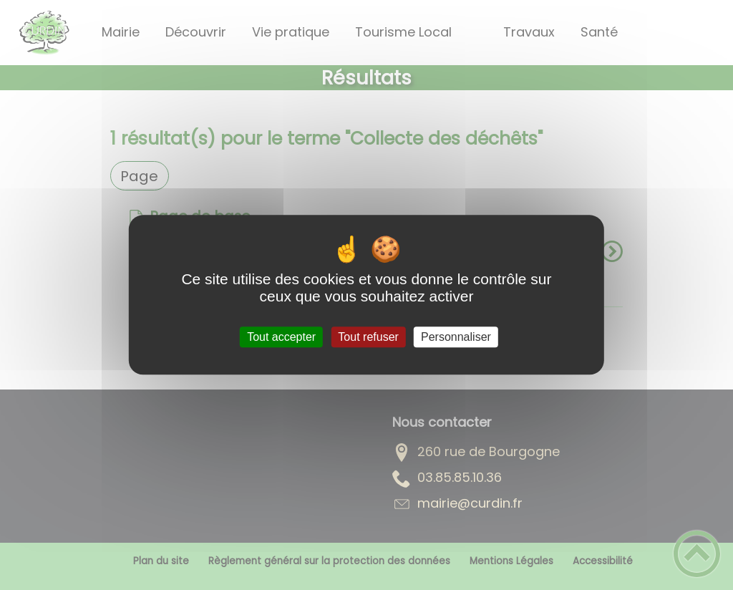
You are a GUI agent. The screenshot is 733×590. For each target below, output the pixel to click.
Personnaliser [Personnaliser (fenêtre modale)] (456, 337)
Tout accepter (281, 337)
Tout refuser (368, 337)
